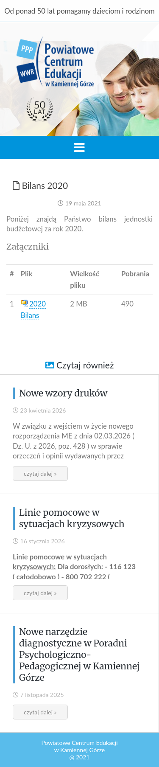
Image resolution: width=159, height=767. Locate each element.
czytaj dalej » (40, 473)
